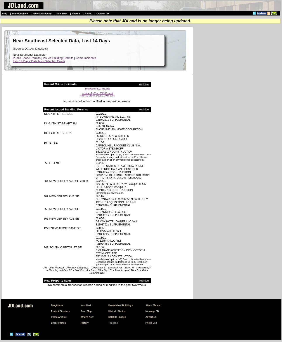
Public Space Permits (27, 58)
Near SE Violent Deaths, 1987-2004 (97, 96)
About (88, 13)
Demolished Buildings (120, 305)
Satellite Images (117, 317)
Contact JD (103, 13)
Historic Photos (117, 311)
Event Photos (58, 322)
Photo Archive (20, 13)
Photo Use (151, 322)
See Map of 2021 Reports (97, 89)
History (85, 322)
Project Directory (42, 13)
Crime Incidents (86, 58)
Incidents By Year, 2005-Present (97, 93)
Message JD (152, 311)
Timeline (113, 322)
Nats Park (61, 13)
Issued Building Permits (58, 58)
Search (76, 13)
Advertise (150, 317)
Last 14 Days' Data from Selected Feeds (39, 61)
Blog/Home (57, 305)
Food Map (86, 311)
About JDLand (153, 305)
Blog (4, 13)
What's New (87, 317)
